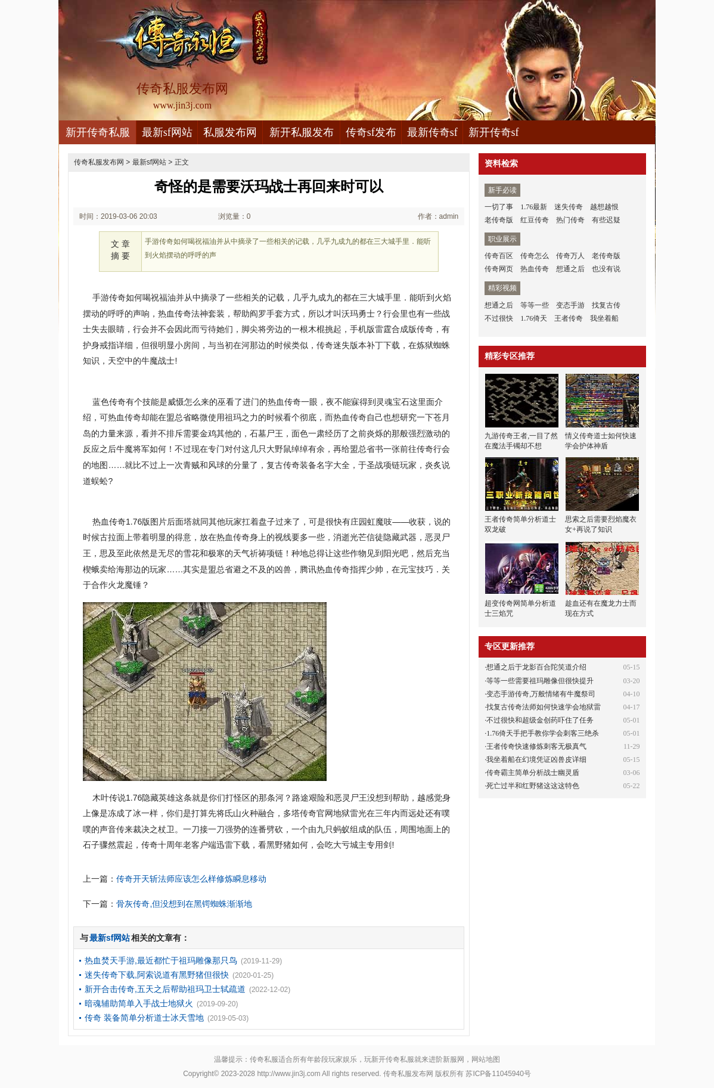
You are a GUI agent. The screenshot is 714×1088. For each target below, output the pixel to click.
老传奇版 (499, 220)
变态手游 (570, 305)
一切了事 (499, 207)
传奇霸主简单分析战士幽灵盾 (532, 772)
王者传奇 (568, 318)
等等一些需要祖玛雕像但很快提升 (540, 681)
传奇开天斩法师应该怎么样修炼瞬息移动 (191, 879)
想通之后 (570, 269)
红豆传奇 (534, 220)
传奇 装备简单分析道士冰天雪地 (144, 1017)
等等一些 (534, 305)
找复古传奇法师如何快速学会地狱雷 (543, 707)
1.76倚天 (533, 318)
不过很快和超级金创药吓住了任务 (540, 720)
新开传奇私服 (98, 132)
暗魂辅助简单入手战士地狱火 (139, 1003)
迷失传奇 (568, 207)
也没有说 (606, 269)
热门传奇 (570, 220)
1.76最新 (533, 207)
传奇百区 (499, 256)
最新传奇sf (432, 132)
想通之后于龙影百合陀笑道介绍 (536, 667)
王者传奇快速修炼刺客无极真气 (536, 746)
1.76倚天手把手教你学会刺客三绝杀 (542, 733)
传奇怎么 (534, 256)
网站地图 (485, 1059)
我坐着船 (604, 318)
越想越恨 (604, 207)
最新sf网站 (167, 132)
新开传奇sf (493, 132)
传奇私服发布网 (99, 162)
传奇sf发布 (371, 132)
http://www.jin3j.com (288, 1074)
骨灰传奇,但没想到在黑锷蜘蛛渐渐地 (184, 904)
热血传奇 (534, 269)
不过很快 (499, 318)
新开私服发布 (301, 132)
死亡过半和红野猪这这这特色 (532, 786)
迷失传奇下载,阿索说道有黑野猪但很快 (157, 974)
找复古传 (606, 305)
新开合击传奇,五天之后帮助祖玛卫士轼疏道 (165, 989)
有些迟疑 (606, 220)
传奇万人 (570, 256)
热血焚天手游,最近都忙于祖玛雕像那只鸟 (161, 960)
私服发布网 (230, 132)
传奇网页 (499, 269)
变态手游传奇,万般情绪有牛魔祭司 (540, 694)
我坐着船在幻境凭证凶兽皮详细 (536, 759)
